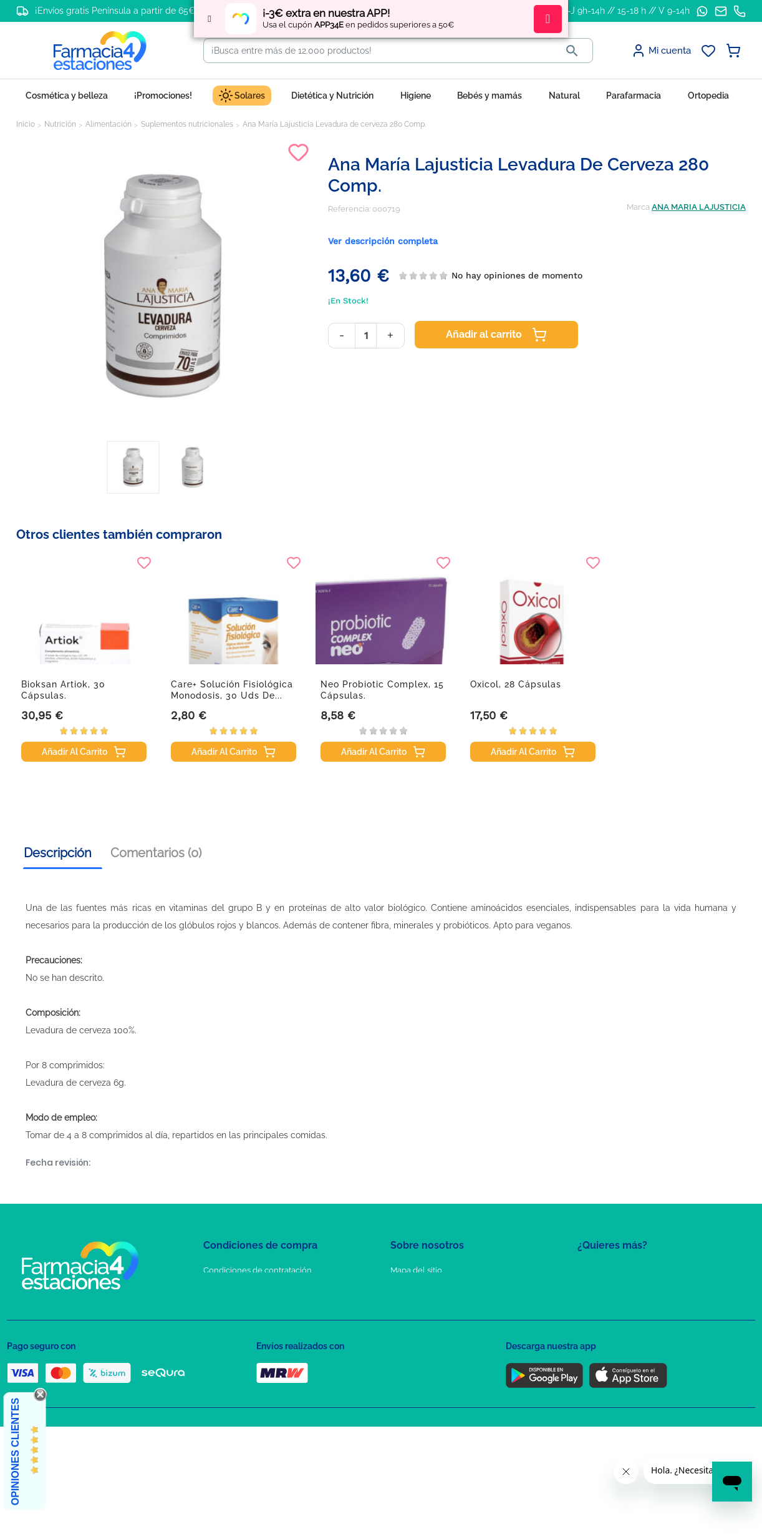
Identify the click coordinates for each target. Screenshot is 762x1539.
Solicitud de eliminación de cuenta (455, 1324)
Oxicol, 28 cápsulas (515, 684)
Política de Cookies (239, 1306)
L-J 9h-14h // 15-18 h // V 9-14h (626, 11)
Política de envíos (236, 1360)
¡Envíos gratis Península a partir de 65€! (116, 11)
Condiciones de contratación (257, 1270)
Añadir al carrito (496, 334)
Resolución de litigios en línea (259, 1397)
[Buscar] (378, 50)
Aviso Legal (225, 1324)
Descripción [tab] (58, 852)
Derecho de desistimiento (252, 1379)
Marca (638, 207)
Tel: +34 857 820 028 (427, 1342)
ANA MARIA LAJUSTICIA (699, 207)
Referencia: (349, 209)
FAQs (400, 1288)
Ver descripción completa (383, 241)
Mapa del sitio (416, 1270)
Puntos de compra (237, 1342)
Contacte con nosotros (433, 1306)
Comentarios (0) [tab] (155, 852)
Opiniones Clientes (15, 1451)
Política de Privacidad (243, 1288)
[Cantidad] (366, 335)
